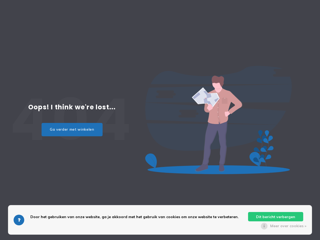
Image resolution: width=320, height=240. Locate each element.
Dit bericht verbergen (275, 216)
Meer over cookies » (288, 225)
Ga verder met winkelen (72, 129)
